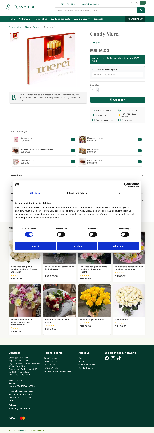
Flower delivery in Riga (19, 27)
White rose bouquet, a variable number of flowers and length (24, 269)
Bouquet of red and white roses (57, 320)
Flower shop (40, 19)
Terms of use (49, 364)
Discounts (82, 361)
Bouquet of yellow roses (92, 319)
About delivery (82, 19)
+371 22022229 (67, 4)
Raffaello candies (27, 160)
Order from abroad (86, 364)
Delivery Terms (50, 358)
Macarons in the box (95, 138)
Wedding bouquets (60, 19)
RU (136, 2)
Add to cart (119, 99)
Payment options (51, 361)
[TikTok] (119, 358)
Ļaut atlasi (77, 246)
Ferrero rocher (93, 149)
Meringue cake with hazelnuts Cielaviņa (37, 149)
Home (12, 19)
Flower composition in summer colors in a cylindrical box (22, 322)
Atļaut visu (118, 246)
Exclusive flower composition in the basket (59, 267)
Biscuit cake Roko (94, 160)
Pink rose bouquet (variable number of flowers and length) (93, 269)
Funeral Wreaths (51, 368)
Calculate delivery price (104, 69)
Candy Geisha (26, 138)
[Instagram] (113, 358)
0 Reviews (95, 42)
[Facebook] (107, 358)
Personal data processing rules (57, 371)
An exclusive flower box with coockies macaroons (129, 267)
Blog (80, 358)
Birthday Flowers (85, 368)
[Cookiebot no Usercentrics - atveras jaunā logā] (126, 185)
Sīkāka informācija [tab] (77, 193)
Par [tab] (119, 193)
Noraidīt (35, 246)
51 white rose (121, 319)
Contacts (98, 19)
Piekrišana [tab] (34, 193)
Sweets (36, 27)
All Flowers (24, 19)
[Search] (141, 10)
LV (131, 2)
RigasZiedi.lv (24, 430)
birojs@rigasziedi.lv (89, 4)
